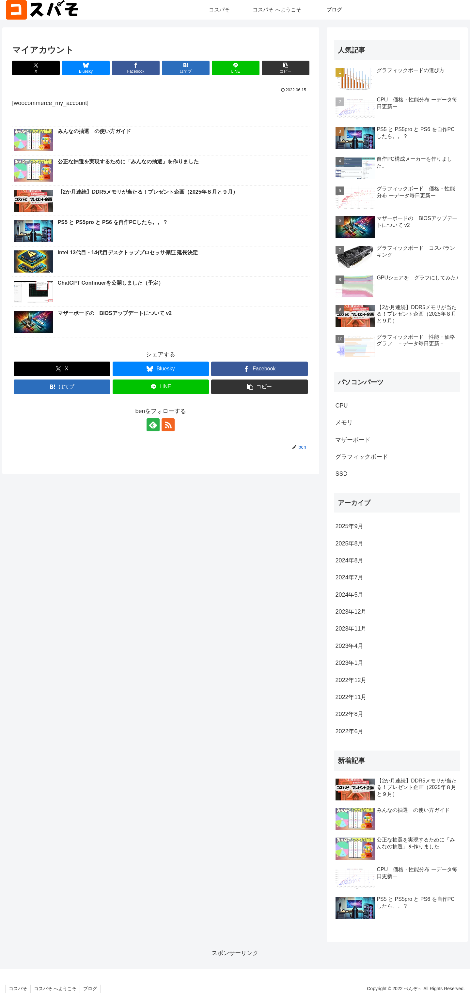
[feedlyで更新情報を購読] (153, 424)
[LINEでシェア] (235, 68)
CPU (341, 405)
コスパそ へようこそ (55, 988)
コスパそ (18, 988)
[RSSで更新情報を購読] (168, 424)
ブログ (90, 988)
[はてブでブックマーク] (186, 68)
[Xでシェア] (36, 68)
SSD (341, 473)
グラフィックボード (361, 457)
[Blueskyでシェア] (86, 68)
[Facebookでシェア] (136, 68)
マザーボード (352, 440)
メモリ (344, 422)
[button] (285, 68)
